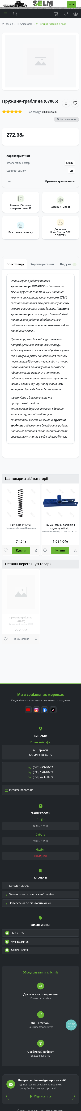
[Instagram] (36, 709)
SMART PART (16, 933)
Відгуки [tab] (68, 264)
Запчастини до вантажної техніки (29, 894)
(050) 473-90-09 (40, 777)
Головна (9, 23)
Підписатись (40, 1096)
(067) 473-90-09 (40, 767)
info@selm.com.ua (19, 790)
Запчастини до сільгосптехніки (28, 903)
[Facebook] (44, 709)
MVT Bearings (17, 942)
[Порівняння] (36, 550)
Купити (21, 550)
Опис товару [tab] (15, 264)
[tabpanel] (40, 363)
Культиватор (26, 23)
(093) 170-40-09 (40, 772)
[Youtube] (28, 709)
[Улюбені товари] (5, 550)
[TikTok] (53, 709)
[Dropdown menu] (71, 4)
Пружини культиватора (60, 181)
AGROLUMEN (16, 950)
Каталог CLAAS (17, 886)
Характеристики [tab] (42, 264)
